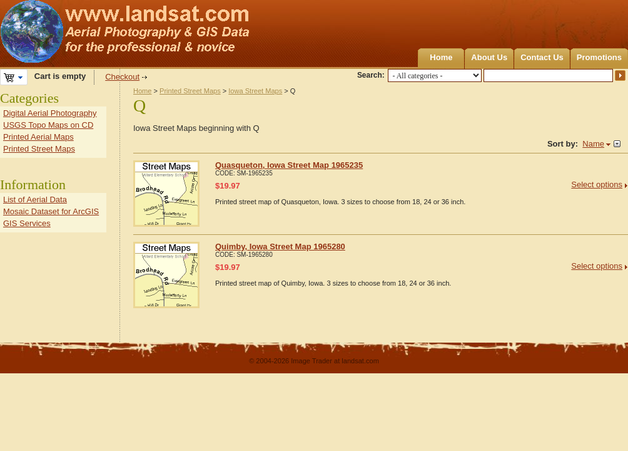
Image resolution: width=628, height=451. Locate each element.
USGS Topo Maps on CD (48, 125)
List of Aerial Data (35, 199)
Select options (596, 184)
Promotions (599, 57)
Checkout (122, 76)
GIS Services (27, 223)
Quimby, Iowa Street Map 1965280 (280, 246)
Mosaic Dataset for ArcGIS (51, 211)
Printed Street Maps (190, 91)
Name (593, 143)
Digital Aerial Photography (50, 113)
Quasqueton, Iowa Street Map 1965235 (289, 165)
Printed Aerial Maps (38, 137)
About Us (489, 57)
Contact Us (542, 57)
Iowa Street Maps (255, 91)
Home (441, 57)
